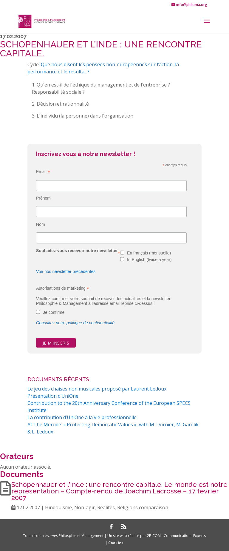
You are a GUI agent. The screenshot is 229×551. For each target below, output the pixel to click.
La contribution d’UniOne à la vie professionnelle (82, 417)
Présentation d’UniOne (52, 396)
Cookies (115, 542)
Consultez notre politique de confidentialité (75, 322)
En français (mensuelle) (149, 253)
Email (43, 172)
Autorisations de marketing (62, 288)
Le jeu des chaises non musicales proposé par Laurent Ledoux (96, 388)
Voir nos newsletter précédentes (65, 271)
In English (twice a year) (149, 259)
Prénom (43, 198)
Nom (40, 224)
